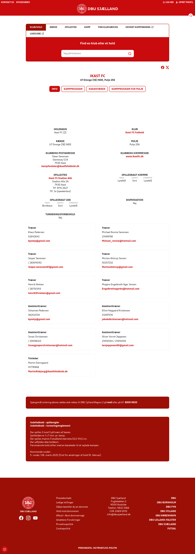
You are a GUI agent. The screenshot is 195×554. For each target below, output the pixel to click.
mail (109, 402)
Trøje (121, 178)
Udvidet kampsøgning (139, 27)
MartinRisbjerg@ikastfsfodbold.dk (48, 372)
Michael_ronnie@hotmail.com (119, 241)
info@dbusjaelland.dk (118, 514)
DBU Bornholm (166, 502)
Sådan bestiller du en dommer (72, 507)
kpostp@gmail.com (39, 241)
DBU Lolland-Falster (162, 520)
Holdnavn (60, 129)
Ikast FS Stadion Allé (60, 178)
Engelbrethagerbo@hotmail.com (120, 289)
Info (54, 89)
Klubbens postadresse (60, 153)
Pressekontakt (63, 498)
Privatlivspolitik (64, 524)
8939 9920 (131, 402)
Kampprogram (73, 89)
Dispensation (134, 200)
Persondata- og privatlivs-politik (97, 548)
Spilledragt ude (60, 200)
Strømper (147, 178)
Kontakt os (7, 2)
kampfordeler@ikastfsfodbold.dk (60, 166)
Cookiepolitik (63, 529)
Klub (135, 129)
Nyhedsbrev (23, 2)
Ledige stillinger (64, 502)
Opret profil (184, 2)
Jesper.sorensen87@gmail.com (45, 267)
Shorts (135, 178)
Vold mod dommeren (67, 511)
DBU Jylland (168, 511)
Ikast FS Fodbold (134, 133)
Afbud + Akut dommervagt (70, 516)
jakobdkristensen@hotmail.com (120, 319)
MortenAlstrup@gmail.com (117, 267)
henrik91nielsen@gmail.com (44, 293)
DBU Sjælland (167, 524)
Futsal (171, 529)
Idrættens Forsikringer (68, 520)
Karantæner (97, 89)
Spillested (60, 175)
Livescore (37, 34)
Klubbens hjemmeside (135, 153)
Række (60, 141)
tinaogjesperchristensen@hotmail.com (50, 345)
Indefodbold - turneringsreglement (50, 426)
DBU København (166, 516)
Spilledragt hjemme (135, 175)
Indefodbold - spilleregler (44, 423)
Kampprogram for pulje (127, 89)
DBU (173, 498)
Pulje (134, 141)
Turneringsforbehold (60, 214)
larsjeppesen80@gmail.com (118, 345)
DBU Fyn (171, 507)
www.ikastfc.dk (134, 156)
